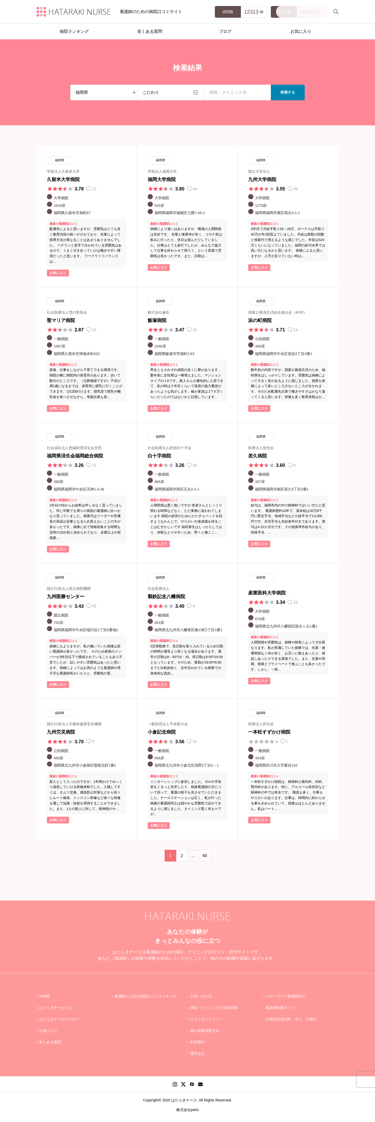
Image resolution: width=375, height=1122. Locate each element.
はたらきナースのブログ (59, 1019)
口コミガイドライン (206, 1019)
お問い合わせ (201, 996)
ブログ (225, 31)
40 (204, 855)
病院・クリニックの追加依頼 (214, 1008)
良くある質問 (149, 31)
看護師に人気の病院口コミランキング (146, 996)
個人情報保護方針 (204, 1030)
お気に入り (300, 31)
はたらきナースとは (55, 1008)
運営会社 (197, 1053)
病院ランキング (74, 31)
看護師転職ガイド (280, 1008)
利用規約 (197, 1042)
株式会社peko (187, 1110)
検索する (287, 92)
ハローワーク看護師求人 (286, 996)
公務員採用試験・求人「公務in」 (293, 1019)
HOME (44, 996)
